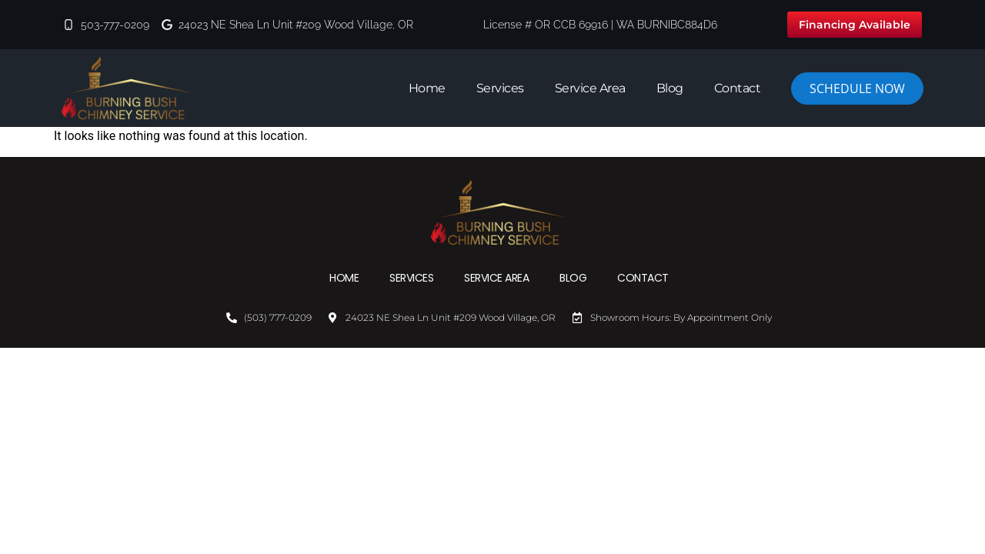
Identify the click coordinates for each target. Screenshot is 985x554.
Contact (737, 88)
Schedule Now (857, 88)
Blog (669, 88)
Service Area (590, 88)
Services (500, 88)
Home (427, 88)
